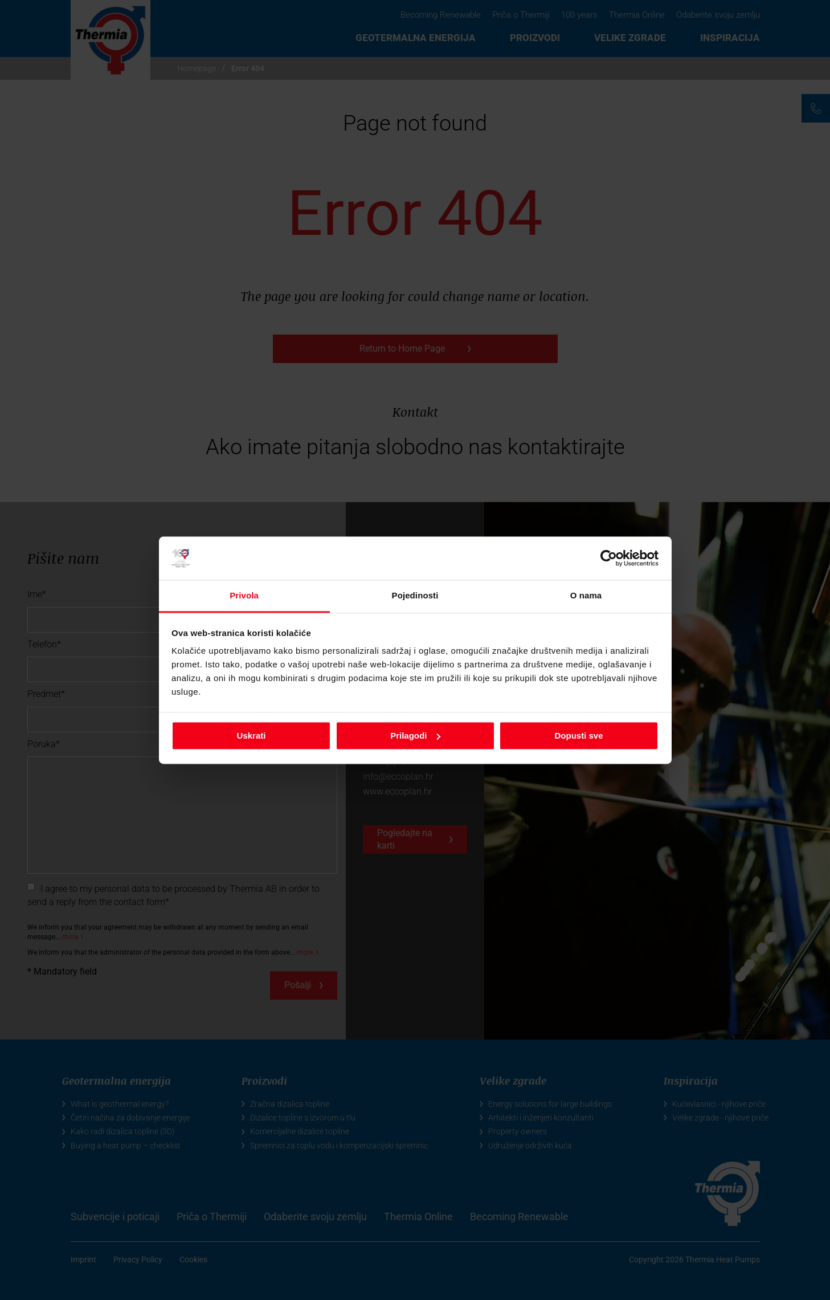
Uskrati (251, 735)
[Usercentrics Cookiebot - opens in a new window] (609, 558)
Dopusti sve (578, 735)
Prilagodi (415, 735)
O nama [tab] (586, 596)
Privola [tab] (244, 596)
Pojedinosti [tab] (415, 596)
